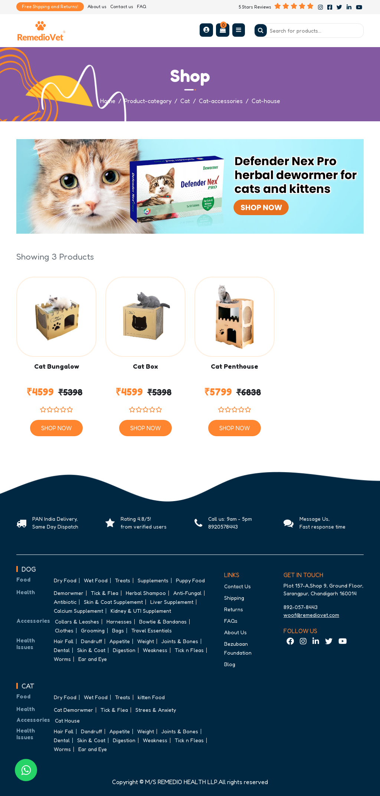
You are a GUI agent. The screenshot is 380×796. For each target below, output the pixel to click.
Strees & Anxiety (155, 710)
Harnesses (119, 621)
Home (107, 101)
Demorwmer (68, 593)
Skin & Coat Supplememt (113, 602)
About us (97, 6)
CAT (28, 686)
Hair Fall (63, 641)
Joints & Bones (179, 641)
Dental (62, 650)
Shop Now (56, 428)
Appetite (119, 641)
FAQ (141, 6)
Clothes (64, 630)
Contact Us (237, 586)
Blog (229, 664)
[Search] (309, 30)
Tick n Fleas (189, 650)
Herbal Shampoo (146, 593)
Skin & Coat (91, 650)
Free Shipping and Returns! (50, 6)
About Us (235, 632)
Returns (233, 609)
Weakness (155, 650)
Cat (185, 101)
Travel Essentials (151, 630)
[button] (206, 29)
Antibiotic (65, 602)
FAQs (231, 621)
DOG (29, 569)
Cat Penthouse (234, 366)
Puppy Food (190, 580)
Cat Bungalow (56, 366)
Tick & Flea (104, 593)
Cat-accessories (221, 101)
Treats (122, 580)
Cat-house (266, 101)
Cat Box (145, 366)
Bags (118, 630)
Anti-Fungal (187, 593)
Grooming (93, 630)
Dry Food (65, 580)
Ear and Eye (92, 659)
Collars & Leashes (77, 621)
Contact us (121, 6)
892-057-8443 (301, 607)
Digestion (124, 650)
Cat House (67, 720)
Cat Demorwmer (73, 710)
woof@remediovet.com (311, 615)
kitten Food (151, 697)
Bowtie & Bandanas (163, 621)
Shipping (234, 598)
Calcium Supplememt (78, 611)
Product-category (147, 101)
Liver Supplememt (171, 602)
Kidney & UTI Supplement (141, 611)
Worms (62, 659)
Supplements (153, 580)
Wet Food (96, 580)
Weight (145, 641)
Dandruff (91, 641)
